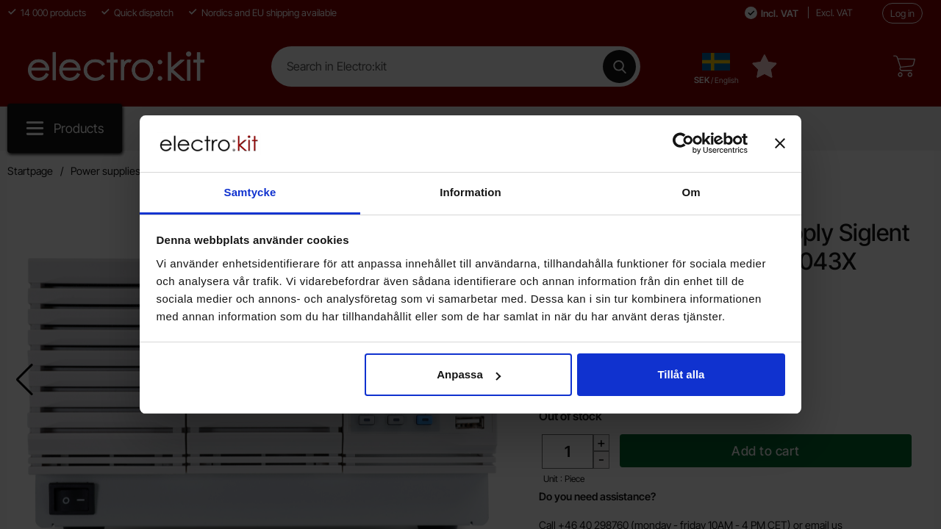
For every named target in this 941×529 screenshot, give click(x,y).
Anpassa (469, 374)
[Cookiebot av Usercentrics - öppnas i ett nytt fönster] (683, 143)
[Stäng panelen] (780, 143)
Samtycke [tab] (250, 192)
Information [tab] (470, 192)
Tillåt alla (680, 374)
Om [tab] (690, 192)
